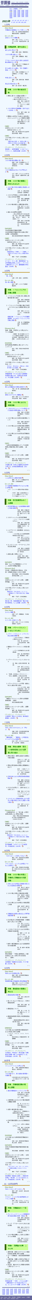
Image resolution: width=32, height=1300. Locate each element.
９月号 (7, 968)
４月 (21, 20)
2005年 (14, 15)
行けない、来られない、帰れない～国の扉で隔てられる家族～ (18, 366)
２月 (15, 20)
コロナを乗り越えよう (12, 54)
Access (16, 5)
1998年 (22, 16)
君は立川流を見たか (11, 83)
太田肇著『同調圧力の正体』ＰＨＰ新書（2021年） (16, 962)
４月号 (7, 382)
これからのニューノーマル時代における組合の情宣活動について (19, 409)
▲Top (28, 152)
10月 (19, 22)
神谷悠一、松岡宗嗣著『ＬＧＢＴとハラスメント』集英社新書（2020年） (16, 150)
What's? (13, 2)
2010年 (14, 13)
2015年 (14, 12)
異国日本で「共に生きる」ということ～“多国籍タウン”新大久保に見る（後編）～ (18, 836)
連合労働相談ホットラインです (17, 1090)
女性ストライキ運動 (11, 37)
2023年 (22, 10)
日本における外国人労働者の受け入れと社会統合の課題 (19, 884)
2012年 (26, 12)
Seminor (1, 5)
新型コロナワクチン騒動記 (13, 395)
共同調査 (26, 2)
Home (10, 8)
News (13, 5)
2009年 (18, 13)
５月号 (7, 473)
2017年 (26, 11)
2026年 (10, 10)
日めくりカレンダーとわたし (14, 1189)
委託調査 (21, 2)
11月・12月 (23, 22)
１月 (13, 20)
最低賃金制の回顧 (13, 995)
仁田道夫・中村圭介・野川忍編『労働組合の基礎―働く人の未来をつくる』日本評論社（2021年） (16, 1054)
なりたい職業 (9, 612)
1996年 (10, 17)
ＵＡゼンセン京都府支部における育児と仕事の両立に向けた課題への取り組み (19, 800)
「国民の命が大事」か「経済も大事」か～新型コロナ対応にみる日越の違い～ (18, 142)
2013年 (22, 12)
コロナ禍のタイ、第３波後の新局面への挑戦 (16, 1074)
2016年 (10, 12)
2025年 (14, 10)
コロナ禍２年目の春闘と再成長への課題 (19, 188)
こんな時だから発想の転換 (13, 478)
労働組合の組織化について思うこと (16, 30)
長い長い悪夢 (9, 282)
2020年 (14, 11)
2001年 (10, 16)
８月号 (7, 851)
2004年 (18, 15)
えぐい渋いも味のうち (12, 620)
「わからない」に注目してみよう (15, 856)
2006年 (10, 15)
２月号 (7, 155)
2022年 (26, 10)
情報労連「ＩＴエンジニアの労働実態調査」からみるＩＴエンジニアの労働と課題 (19, 318)
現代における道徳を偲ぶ (12, 973)
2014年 (18, 12)
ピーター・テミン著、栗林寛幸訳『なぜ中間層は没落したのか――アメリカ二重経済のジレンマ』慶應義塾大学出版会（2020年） (16, 263)
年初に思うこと (10, 77)
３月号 (7, 271)
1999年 (18, 16)
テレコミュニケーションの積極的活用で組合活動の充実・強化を (19, 1215)
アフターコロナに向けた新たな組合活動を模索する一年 (16, 61)
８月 (14, 22)
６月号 (7, 607)
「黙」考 (8, 276)
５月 (23, 20)
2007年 (26, 13)
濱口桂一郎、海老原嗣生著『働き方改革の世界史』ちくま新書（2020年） (16, 602)
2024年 (18, 10)
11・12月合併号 (11, 1184)
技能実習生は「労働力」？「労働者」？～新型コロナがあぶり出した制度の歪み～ (18, 253)
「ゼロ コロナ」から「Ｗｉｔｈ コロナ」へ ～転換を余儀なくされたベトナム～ (18, 1168)
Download (21, 5)
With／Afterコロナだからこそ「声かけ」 (16, 728)
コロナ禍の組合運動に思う (13, 160)
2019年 (18, 11)
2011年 (10, 13)
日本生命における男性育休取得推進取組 (19, 777)
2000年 (14, 16)
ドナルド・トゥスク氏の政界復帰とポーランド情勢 (16, 1197)
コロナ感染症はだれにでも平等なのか (16, 171)
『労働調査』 (7, 5)
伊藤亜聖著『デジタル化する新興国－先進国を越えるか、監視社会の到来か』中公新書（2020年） (16, 375)
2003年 (22, 15)
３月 (18, 20)
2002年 (26, 15)
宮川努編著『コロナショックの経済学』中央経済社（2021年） (16, 845)
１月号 (7, 25)
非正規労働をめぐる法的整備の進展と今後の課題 (19, 507)
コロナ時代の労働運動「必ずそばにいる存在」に (19, 109)
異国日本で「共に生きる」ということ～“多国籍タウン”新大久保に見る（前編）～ (18, 593)
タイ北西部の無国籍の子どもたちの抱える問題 (16, 486)
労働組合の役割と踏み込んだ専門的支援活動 (19, 914)
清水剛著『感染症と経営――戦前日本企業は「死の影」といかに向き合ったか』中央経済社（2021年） (16, 1177)
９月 (17, 22)
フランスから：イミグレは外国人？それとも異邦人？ (16, 864)
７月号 (7, 722)
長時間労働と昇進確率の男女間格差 (16, 981)
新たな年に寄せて (10, 50)
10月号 (7, 1060)
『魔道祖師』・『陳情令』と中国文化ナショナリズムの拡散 (16, 738)
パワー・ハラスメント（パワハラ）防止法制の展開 (19, 634)
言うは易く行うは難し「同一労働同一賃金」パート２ (16, 69)
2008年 (22, 13)
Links (26, 5)
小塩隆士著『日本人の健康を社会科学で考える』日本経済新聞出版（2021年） (16, 466)
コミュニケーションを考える (14, 1065)
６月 (26, 20)
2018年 (22, 11)
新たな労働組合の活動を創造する (15, 387)
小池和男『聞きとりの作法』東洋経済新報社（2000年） (16, 717)
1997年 (26, 16)
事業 (17, 2)
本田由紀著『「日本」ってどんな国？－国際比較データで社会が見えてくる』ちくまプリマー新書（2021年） (16, 1282)
